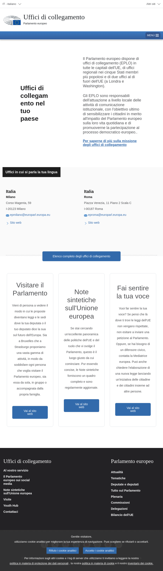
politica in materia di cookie (98, 566)
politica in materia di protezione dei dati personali (39, 566)
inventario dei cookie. (140, 566)
